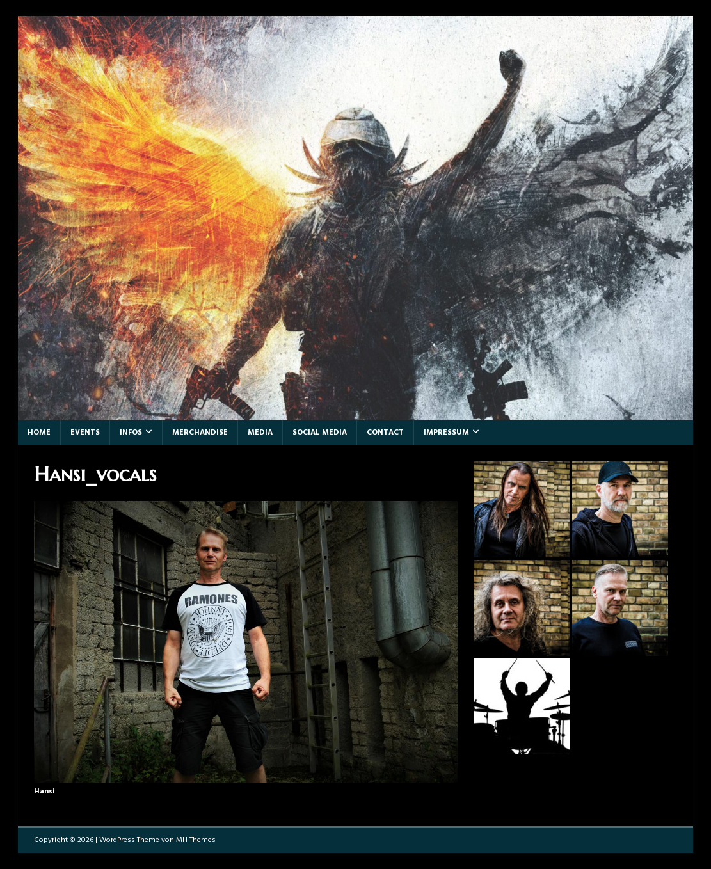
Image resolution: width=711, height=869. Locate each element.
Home (39, 432)
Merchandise (200, 432)
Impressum (446, 432)
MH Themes (196, 840)
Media (260, 432)
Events (85, 432)
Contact (385, 432)
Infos (131, 432)
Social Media (319, 432)
